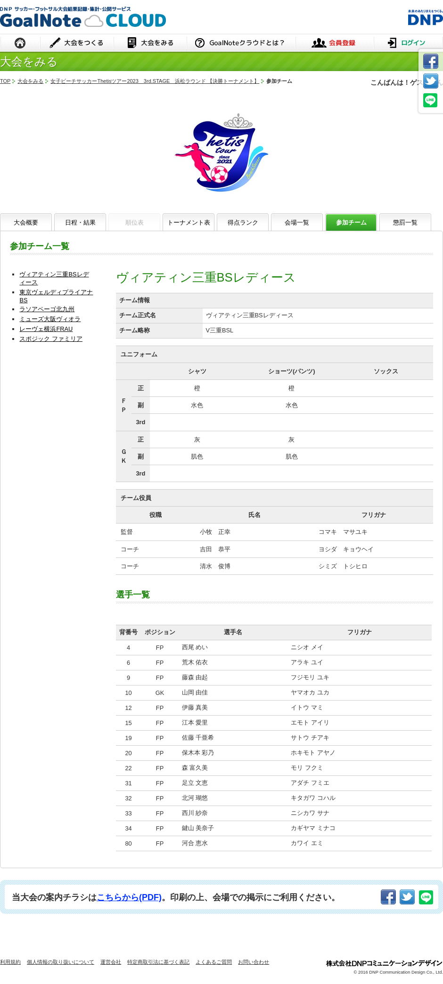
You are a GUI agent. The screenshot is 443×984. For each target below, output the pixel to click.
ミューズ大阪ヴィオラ (50, 319)
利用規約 (10, 962)
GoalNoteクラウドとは (241, 43)
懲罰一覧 (405, 222)
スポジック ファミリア (50, 338)
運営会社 (110, 962)
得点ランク (243, 222)
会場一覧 (297, 222)
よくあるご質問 (214, 962)
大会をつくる (77, 43)
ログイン (408, 43)
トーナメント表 (188, 222)
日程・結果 (80, 222)
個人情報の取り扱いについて (60, 962)
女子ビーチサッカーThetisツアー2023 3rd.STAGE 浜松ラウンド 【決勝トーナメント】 (154, 81)
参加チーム (351, 222)
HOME (20, 43)
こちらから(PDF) (129, 897)
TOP (5, 81)
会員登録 (334, 43)
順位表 (134, 222)
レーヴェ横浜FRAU (46, 328)
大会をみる (150, 43)
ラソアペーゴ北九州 (46, 309)
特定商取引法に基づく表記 (158, 962)
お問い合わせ (253, 962)
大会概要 (26, 222)
